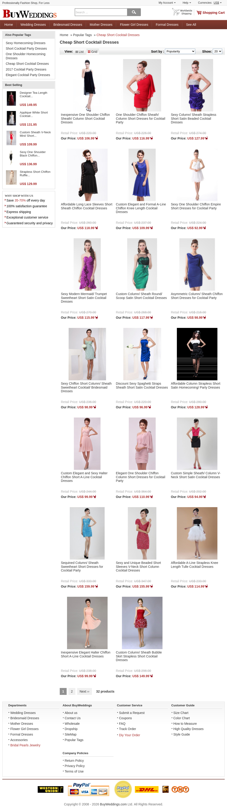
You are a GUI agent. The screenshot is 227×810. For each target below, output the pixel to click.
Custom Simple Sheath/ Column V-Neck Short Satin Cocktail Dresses (196, 475)
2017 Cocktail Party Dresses (26, 69)
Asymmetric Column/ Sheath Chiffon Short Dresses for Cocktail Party (197, 296)
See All (191, 24)
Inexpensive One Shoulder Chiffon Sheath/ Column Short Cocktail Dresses (85, 118)
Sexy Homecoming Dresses (25, 43)
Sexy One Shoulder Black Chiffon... (33, 153)
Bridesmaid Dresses (67, 24)
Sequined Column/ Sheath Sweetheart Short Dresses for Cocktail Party (82, 566)
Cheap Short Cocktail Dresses (118, 35)
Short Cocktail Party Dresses (26, 48)
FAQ (122, 723)
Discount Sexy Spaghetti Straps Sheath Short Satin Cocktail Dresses (142, 385)
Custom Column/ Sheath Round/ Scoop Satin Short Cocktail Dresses (141, 296)
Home (8, 24)
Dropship (71, 729)
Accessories (19, 740)
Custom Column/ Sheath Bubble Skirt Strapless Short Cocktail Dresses (139, 656)
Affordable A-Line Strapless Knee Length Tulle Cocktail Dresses (194, 564)
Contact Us (73, 718)
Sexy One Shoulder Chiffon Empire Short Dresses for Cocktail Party (196, 206)
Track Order (127, 729)
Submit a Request (132, 713)
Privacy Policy (75, 766)
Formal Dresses (167, 24)
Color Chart (181, 718)
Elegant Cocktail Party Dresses (28, 75)
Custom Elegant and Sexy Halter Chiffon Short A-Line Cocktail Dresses (84, 477)
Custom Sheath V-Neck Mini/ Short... (35, 134)
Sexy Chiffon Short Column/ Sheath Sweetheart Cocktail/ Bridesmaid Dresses (86, 387)
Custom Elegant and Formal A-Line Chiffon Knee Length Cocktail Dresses (141, 208)
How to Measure (185, 723)
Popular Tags (82, 35)
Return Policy (74, 760)
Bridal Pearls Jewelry (25, 745)
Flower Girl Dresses (134, 24)
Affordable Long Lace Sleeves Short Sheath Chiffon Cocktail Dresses (86, 206)
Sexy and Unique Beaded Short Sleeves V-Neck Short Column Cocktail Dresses (138, 566)
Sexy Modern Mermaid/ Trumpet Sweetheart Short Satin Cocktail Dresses (84, 298)
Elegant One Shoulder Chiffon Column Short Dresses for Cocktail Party (140, 477)
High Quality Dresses (188, 729)
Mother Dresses (101, 24)
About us (71, 713)
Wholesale (72, 723)
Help (187, 2)
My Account (167, 2)
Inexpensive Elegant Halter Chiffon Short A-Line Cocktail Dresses (85, 654)
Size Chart (180, 713)
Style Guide (181, 734)
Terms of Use (74, 771)
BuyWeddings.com (113, 804)
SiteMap (71, 734)
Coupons (125, 718)
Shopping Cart (214, 12)
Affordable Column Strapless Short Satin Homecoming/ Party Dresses (195, 385)
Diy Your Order (129, 735)
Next (84, 691)
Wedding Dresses (33, 24)
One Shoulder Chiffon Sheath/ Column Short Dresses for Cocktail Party (140, 118)
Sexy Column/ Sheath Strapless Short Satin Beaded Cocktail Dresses (193, 118)
